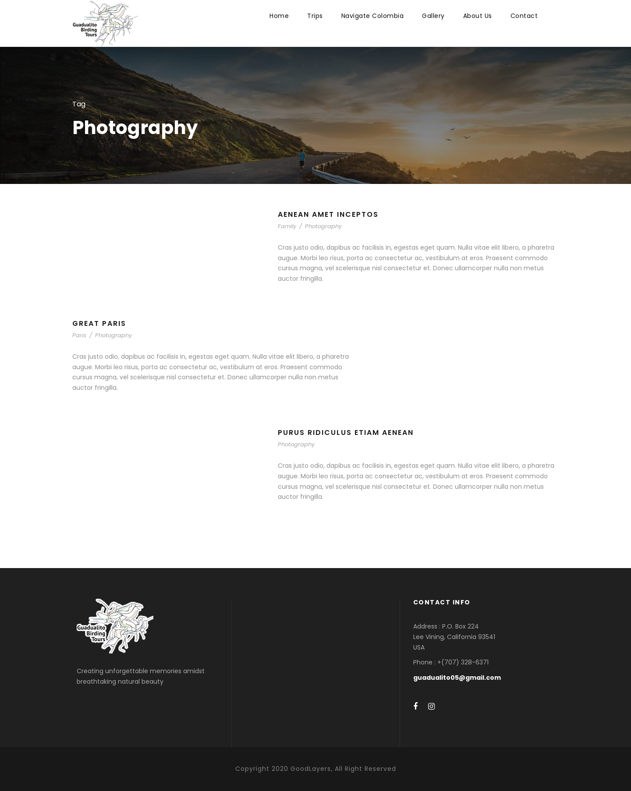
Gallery (433, 15)
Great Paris (99, 323)
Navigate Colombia (372, 15)
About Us (477, 15)
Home (279, 15)
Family (287, 226)
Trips (315, 15)
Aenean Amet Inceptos (328, 214)
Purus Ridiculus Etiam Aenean (346, 432)
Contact (524, 15)
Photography (323, 226)
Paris (79, 335)
